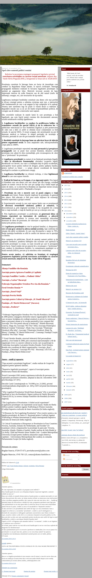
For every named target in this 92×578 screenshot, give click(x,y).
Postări (66, 455)
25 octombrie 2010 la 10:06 (9, 549)
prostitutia (32, 466)
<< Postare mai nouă (8, 571)
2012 (66, 204)
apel (8, 466)
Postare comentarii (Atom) (20, 576)
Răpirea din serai (71, 286)
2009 (66, 395)
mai (67, 375)
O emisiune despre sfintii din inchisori (72, 435)
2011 (66, 207)
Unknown (68, 173)
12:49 (17, 462)
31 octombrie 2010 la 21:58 (9, 563)
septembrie (70, 361)
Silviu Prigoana (39, 466)
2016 (66, 189)
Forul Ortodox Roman (16, 466)
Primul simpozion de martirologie (77, 324)
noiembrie (69, 217)
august (68, 364)
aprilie (68, 379)
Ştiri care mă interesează (74, 340)
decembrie (69, 214)
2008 (66, 398)
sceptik (4, 543)
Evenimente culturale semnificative (77, 266)
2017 (66, 185)
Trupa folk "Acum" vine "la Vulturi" (72, 430)
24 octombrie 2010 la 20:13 (9, 538)
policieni (25, 466)
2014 (66, 196)
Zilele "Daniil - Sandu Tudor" (75, 233)
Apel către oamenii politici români (16, 70)
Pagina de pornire (29, 571)
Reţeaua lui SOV (71, 270)
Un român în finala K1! (73, 356)
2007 (66, 402)
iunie (68, 372)
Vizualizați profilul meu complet (72, 177)
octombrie (69, 221)
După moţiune (70, 230)
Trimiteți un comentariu (9, 568)
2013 (66, 200)
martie (68, 383)
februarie (69, 386)
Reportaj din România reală (75, 293)
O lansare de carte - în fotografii (76, 302)
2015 (66, 193)
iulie (68, 368)
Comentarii (67, 459)
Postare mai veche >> (51, 571)
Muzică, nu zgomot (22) (73, 241)
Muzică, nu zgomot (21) (73, 289)
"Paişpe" (68, 256)
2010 (66, 211)
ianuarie (69, 390)
